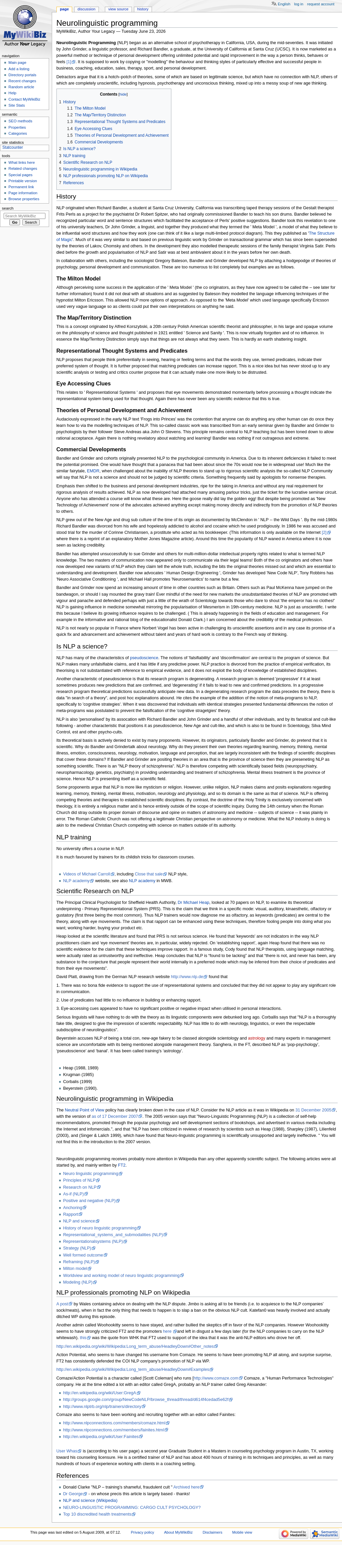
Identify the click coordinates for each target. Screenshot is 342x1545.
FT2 (122, 1165)
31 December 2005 (313, 1110)
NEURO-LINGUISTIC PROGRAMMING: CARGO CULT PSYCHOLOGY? (132, 1507)
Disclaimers (212, 1532)
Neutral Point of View (84, 1110)
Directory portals (22, 75)
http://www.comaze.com (216, 1378)
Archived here (186, 1487)
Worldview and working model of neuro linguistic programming (121, 1275)
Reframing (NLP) (79, 1262)
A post (62, 1304)
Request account (321, 4)
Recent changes (22, 81)
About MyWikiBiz (178, 1532)
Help (12, 93)
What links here (21, 162)
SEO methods (20, 121)
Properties (17, 127)
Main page (17, 63)
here (168, 1331)
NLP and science (79, 1221)
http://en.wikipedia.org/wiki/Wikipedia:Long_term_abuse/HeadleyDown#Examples (132, 1369)
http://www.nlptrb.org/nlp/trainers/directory (102, 1406)
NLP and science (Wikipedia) (90, 1500)
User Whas (66, 1451)
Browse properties (23, 199)
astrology (256, 1038)
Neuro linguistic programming (90, 1173)
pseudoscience (144, 658)
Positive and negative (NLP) (89, 1200)
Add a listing (18, 69)
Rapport (70, 1214)
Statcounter (12, 147)
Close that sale (149, 874)
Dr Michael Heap (193, 902)
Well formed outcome (83, 1255)
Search (8, 208)
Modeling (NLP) (78, 1282)
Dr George (73, 1494)
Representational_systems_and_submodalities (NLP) (113, 1234)
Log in (298, 4)
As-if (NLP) (73, 1194)
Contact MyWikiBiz (24, 99)
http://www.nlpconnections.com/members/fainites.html (113, 1430)
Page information (22, 193)
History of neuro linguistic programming (100, 1228)
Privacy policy (142, 1532)
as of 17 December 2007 (115, 1116)
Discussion (86, 9)
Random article (21, 87)
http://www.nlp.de (187, 976)
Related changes (22, 168)
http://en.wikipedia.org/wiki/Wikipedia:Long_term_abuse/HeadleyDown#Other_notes (135, 1346)
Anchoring (72, 1207)
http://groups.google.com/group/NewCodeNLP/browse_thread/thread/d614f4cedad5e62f (145, 1399)
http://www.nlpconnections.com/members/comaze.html (114, 1423)
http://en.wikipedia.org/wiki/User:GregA (99, 1393)
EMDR (93, 471)
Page (64, 9)
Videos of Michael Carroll (86, 874)
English (284, 4)
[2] (324, 532)
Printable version (22, 181)
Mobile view (242, 1532)
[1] (68, 62)
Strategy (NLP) (77, 1248)
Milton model (75, 1268)
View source (118, 9)
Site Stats (16, 105)
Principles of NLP (79, 1180)
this (83, 1337)
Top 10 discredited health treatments (97, 1514)
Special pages (20, 175)
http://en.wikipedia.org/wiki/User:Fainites (101, 1436)
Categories (17, 133)
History (143, 9)
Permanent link (21, 187)
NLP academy (76, 880)
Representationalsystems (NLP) (93, 1241)
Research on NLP (80, 1187)
